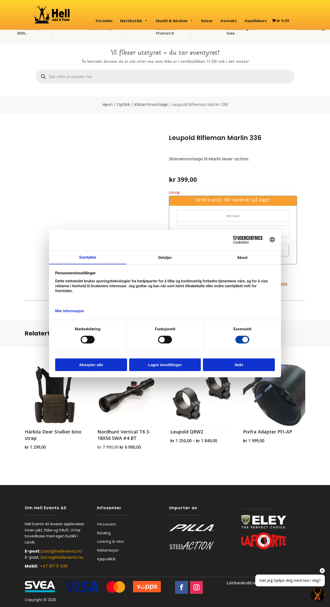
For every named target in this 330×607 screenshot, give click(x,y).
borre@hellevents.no (61, 557)
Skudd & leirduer (174, 20)
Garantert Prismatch (165, 31)
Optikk (123, 105)
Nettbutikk (134, 20)
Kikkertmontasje (151, 105)
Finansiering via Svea (240, 31)
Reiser (207, 20)
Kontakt (229, 20)
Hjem (107, 105)
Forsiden (104, 20)
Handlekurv (256, 20)
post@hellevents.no (62, 551)
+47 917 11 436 (54, 566)
